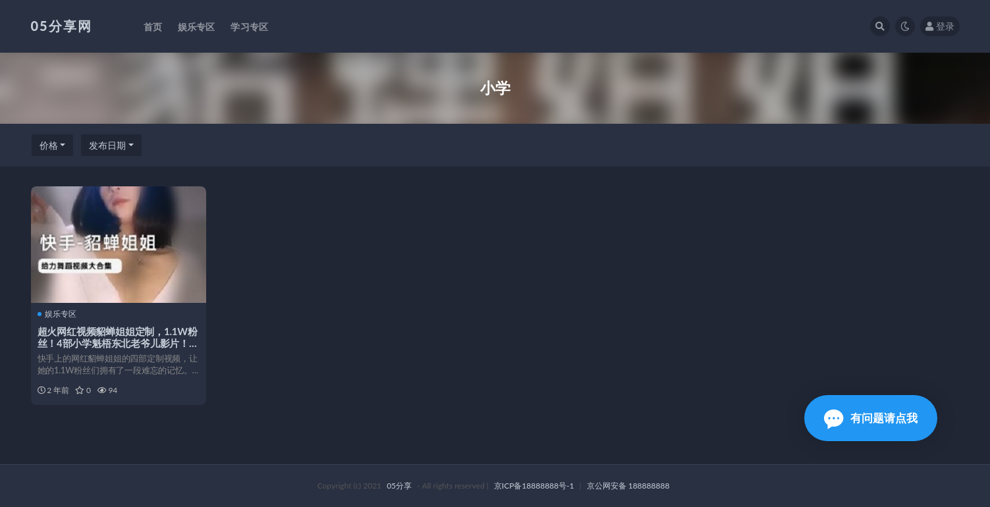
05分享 (399, 486)
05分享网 (61, 26)
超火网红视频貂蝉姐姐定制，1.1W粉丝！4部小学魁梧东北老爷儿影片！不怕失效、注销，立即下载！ (118, 343)
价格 (49, 145)
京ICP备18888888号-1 (534, 486)
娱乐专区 (57, 314)
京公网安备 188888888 (628, 486)
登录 (939, 26)
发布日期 (107, 145)
